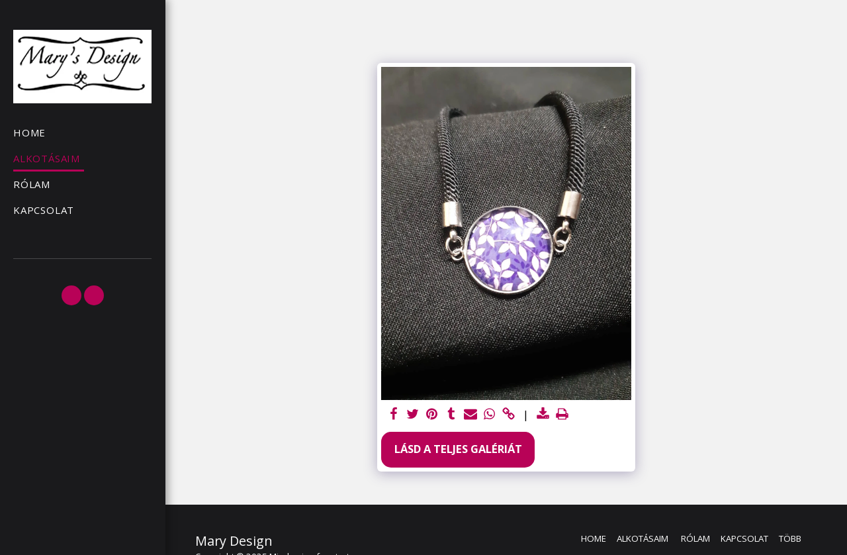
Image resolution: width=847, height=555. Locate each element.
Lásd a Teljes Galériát (458, 448)
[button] (71, 295)
